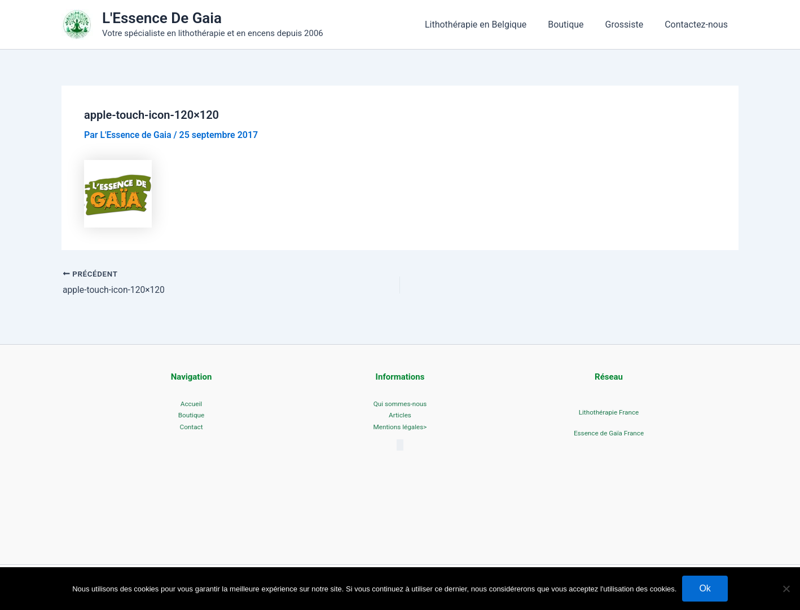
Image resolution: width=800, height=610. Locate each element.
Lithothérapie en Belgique (487, 24)
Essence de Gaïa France (608, 434)
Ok (704, 588)
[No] (786, 588)
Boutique (574, 24)
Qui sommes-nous (399, 404)
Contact (191, 428)
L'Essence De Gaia (162, 18)
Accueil (191, 404)
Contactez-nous (697, 24)
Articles (400, 416)
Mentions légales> (399, 428)
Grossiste (629, 24)
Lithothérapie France (608, 412)
